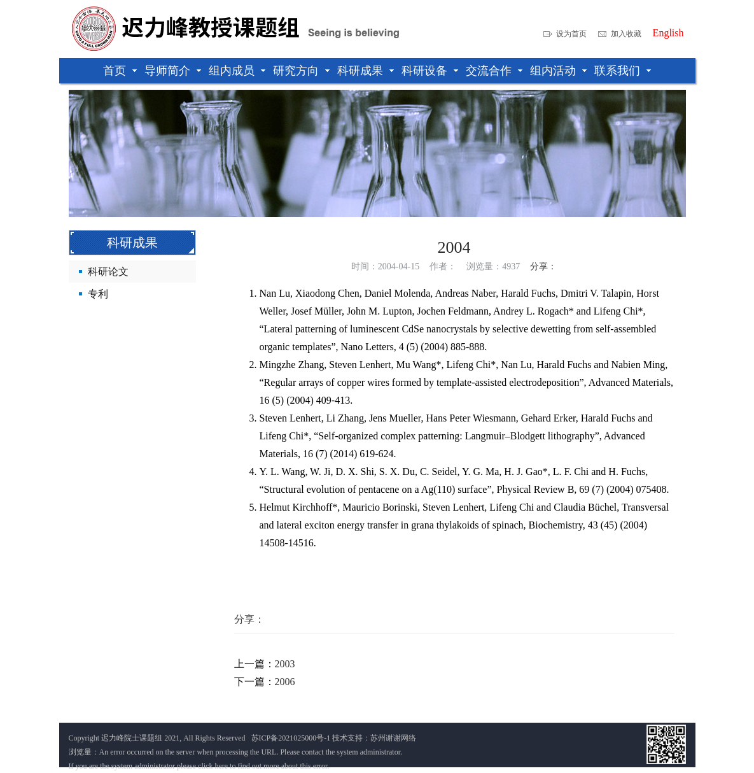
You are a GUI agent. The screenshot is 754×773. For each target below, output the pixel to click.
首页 (114, 70)
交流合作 (489, 70)
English (668, 33)
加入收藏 (626, 34)
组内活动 (553, 70)
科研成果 (360, 70)
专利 (98, 293)
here (221, 766)
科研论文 (108, 271)
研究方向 (296, 70)
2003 (285, 663)
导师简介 (167, 70)
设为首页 (571, 34)
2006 (285, 681)
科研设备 (424, 70)
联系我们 (617, 70)
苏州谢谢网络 (393, 738)
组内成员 (232, 70)
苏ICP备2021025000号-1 (291, 738)
